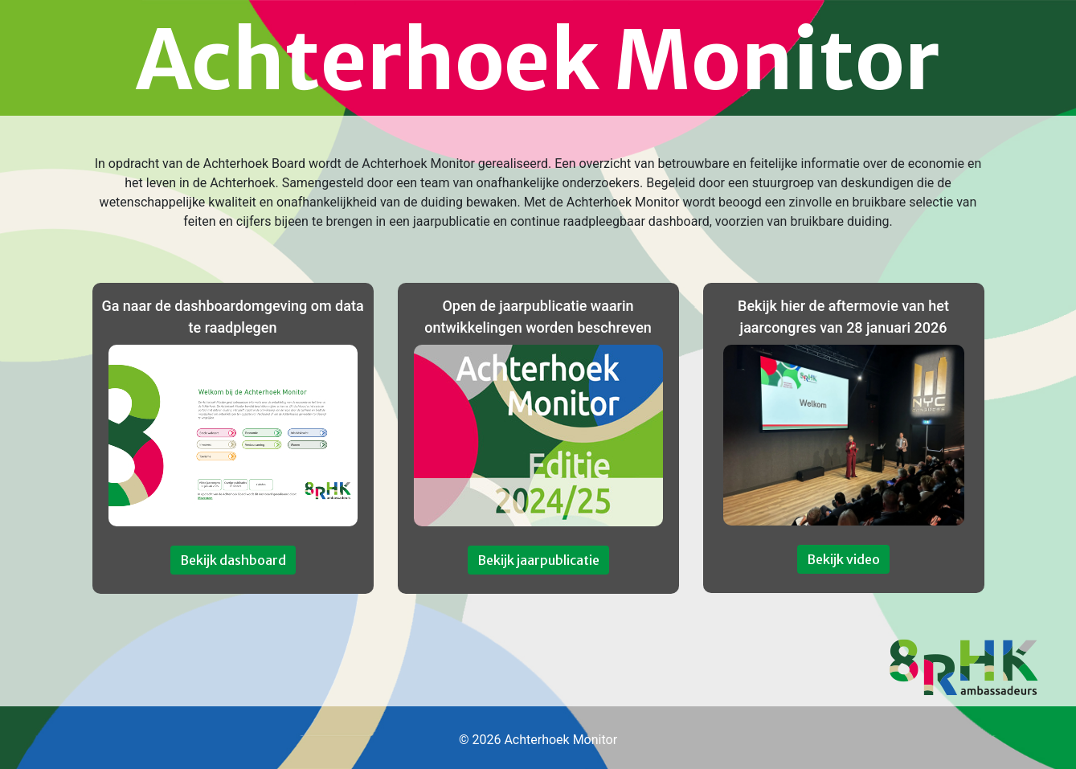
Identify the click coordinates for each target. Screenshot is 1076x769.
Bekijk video (843, 559)
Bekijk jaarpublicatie (538, 560)
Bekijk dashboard (233, 560)
